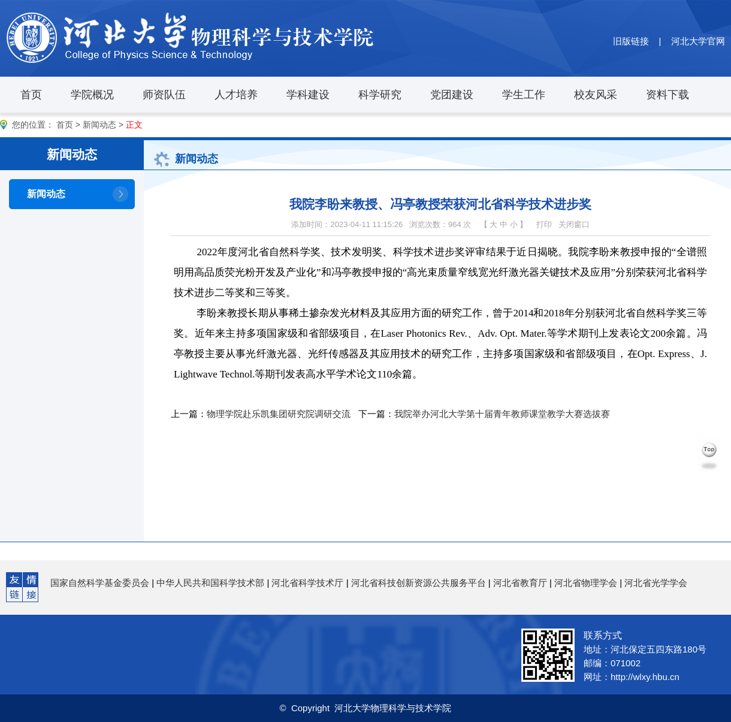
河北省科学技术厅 (307, 583)
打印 (544, 224)
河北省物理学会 (585, 583)
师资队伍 (164, 95)
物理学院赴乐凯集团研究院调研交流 (279, 414)
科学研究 (379, 95)
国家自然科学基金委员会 (99, 583)
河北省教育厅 (520, 583)
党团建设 (451, 95)
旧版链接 (631, 41)
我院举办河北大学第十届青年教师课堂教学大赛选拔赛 (502, 414)
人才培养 (236, 95)
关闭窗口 (574, 224)
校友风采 (595, 95)
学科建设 (308, 95)
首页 (31, 95)
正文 (134, 124)
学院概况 (92, 95)
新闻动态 (99, 124)
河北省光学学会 (655, 583)
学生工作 (523, 95)
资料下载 (667, 95)
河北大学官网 (698, 41)
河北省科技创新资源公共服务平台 (418, 583)
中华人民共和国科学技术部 (210, 583)
